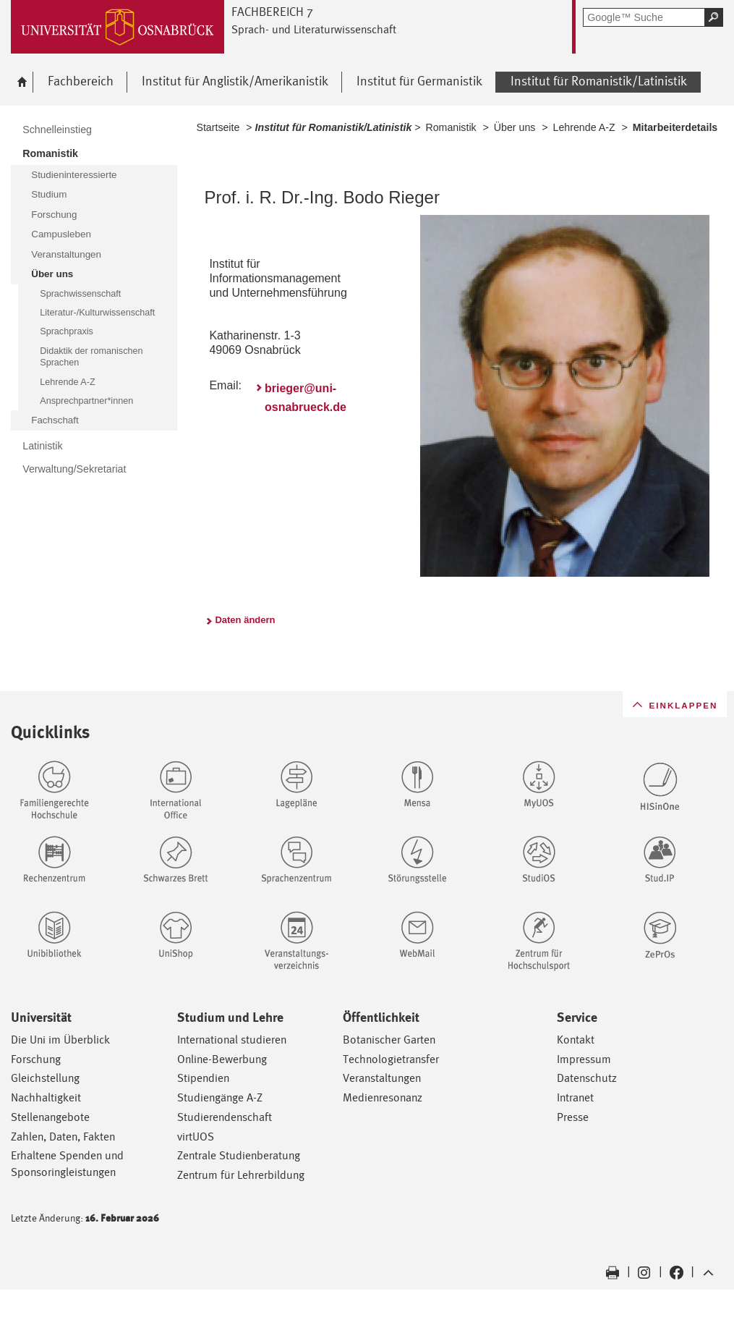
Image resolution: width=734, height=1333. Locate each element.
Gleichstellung (45, 1078)
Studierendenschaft (224, 1117)
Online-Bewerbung (222, 1059)
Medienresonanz (382, 1097)
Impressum (584, 1059)
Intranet (575, 1097)
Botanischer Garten (389, 1039)
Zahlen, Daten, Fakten (63, 1136)
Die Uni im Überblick (60, 1039)
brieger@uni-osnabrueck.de (305, 397)
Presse (573, 1117)
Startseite (217, 127)
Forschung (36, 1059)
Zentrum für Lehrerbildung (240, 1175)
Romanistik (450, 127)
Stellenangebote (50, 1117)
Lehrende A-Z (584, 127)
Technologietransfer (391, 1059)
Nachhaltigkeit (46, 1097)
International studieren (231, 1039)
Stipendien (203, 1078)
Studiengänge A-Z (220, 1097)
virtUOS (195, 1136)
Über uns (515, 127)
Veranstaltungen (382, 1078)
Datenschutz (587, 1078)
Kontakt (575, 1039)
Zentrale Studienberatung (238, 1155)
